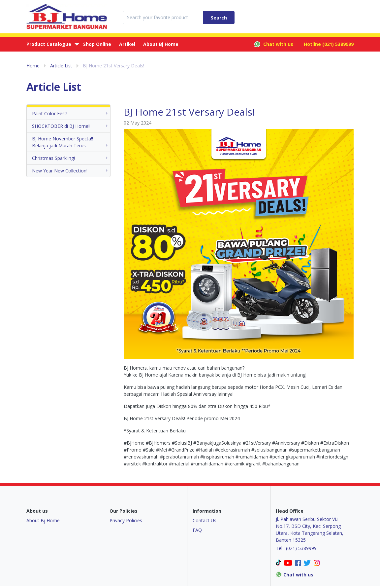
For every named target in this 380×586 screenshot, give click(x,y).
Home (33, 65)
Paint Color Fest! (49, 113)
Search (219, 18)
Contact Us (204, 520)
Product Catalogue (48, 44)
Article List (61, 65)
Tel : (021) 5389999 (296, 548)
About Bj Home (160, 44)
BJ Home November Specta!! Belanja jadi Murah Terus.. (62, 142)
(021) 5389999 (338, 44)
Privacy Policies (126, 520)
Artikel (127, 44)
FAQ (197, 530)
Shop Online (97, 44)
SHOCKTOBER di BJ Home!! (61, 126)
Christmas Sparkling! (53, 158)
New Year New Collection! (59, 170)
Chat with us (273, 44)
